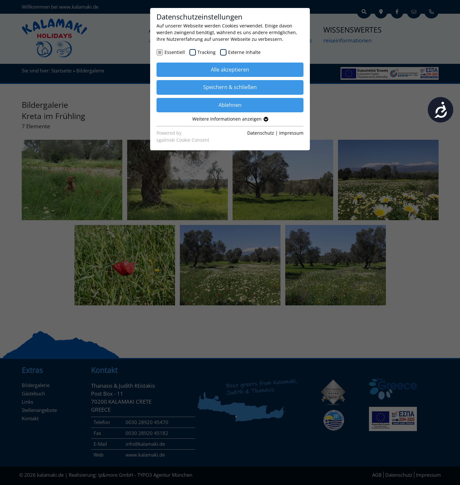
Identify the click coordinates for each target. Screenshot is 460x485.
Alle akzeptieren (230, 69)
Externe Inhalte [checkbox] (244, 52)
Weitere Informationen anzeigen (230, 119)
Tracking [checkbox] (206, 52)
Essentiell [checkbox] (175, 52)
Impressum (291, 133)
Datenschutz (260, 133)
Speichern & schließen (230, 87)
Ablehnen (229, 104)
